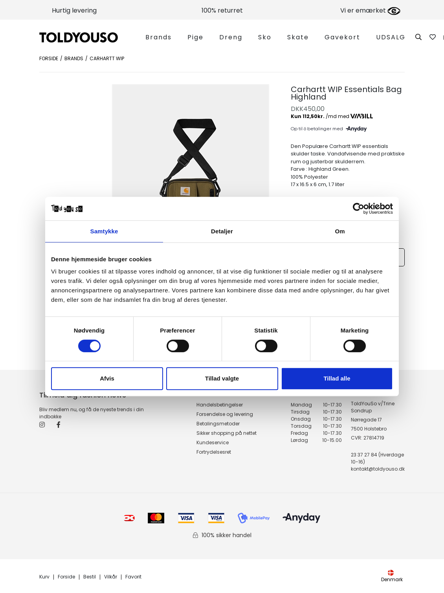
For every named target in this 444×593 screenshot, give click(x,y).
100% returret (222, 10)
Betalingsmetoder (218, 423)
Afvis (107, 378)
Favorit (133, 577)
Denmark (392, 576)
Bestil (89, 577)
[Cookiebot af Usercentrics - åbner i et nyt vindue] (358, 208)
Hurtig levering (74, 10)
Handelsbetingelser (219, 404)
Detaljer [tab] (222, 231)
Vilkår (110, 577)
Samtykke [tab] (104, 231)
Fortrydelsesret (213, 452)
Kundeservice (212, 442)
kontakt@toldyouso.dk (378, 469)
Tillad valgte (222, 378)
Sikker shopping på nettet (226, 433)
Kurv (44, 577)
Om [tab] (340, 231)
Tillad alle (336, 378)
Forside (48, 58)
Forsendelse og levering (224, 414)
